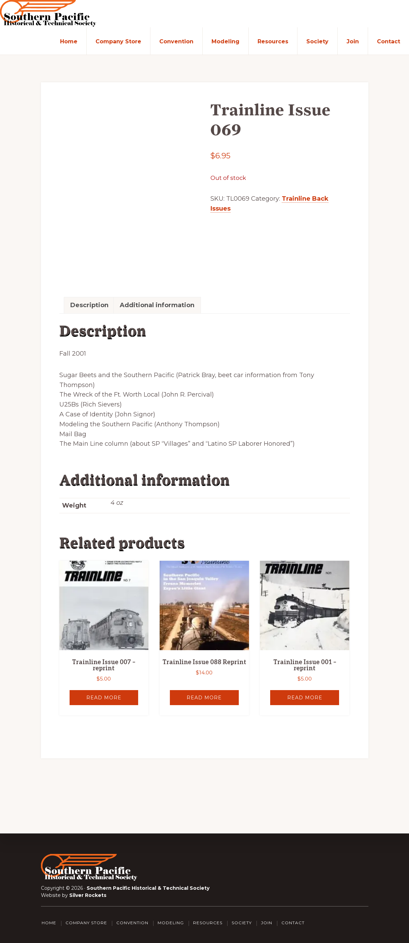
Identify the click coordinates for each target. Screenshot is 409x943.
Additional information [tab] (157, 305)
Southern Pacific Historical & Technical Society (148, 888)
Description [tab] (89, 305)
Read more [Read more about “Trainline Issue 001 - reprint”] (304, 698)
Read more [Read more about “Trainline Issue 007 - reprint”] (103, 698)
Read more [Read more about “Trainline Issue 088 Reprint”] (204, 698)
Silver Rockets (87, 895)
